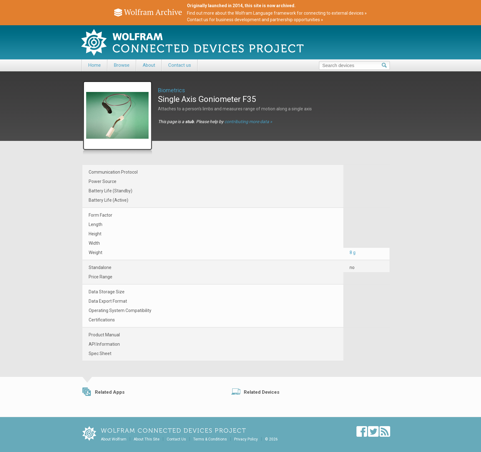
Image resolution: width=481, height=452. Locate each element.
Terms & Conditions (210, 439)
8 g (353, 252)
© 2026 (271, 439)
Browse (122, 65)
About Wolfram (113, 439)
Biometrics (171, 90)
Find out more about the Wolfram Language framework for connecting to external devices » (277, 13)
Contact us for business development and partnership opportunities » (255, 19)
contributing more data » (248, 121)
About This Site (147, 439)
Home (94, 65)
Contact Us (176, 439)
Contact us (179, 65)
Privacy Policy (246, 439)
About (149, 65)
